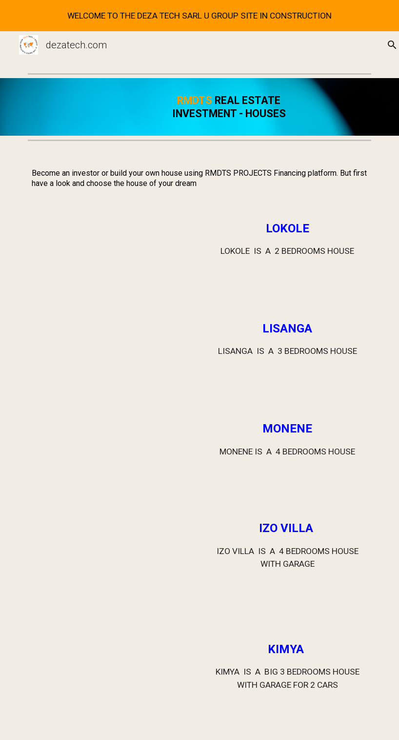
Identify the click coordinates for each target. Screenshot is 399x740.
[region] (199, 15)
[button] (387, 45)
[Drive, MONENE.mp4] (97, 454)
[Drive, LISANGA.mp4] (97, 354)
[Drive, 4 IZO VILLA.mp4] (97, 564)
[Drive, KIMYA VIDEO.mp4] (97, 682)
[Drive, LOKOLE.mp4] (97, 254)
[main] (229, 107)
